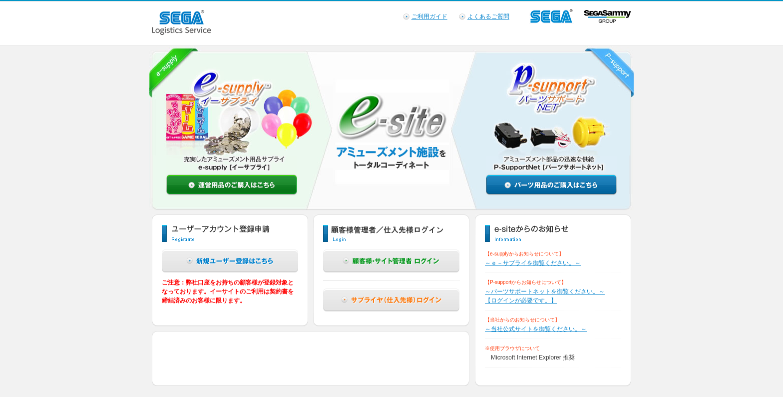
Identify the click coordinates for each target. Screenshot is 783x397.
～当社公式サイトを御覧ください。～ (536, 329)
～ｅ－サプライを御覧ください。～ (533, 263)
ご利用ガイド (429, 16)
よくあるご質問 (488, 16)
